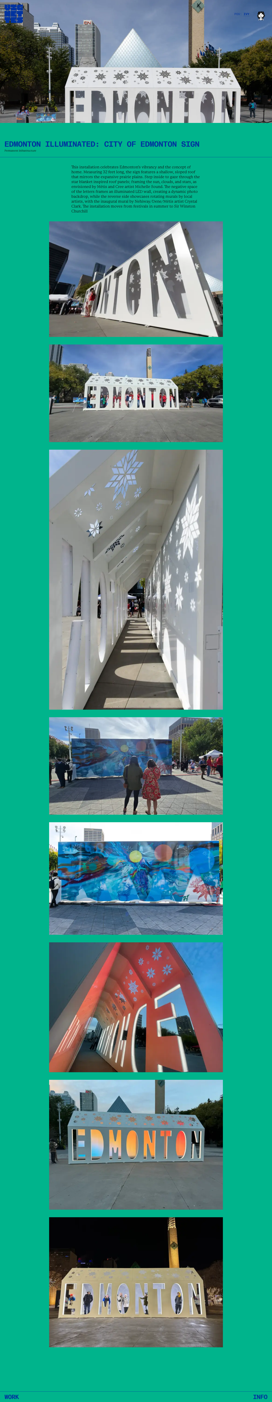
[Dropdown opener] (248, 13)
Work (12, 1396)
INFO (260, 1396)
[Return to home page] (14, 14)
